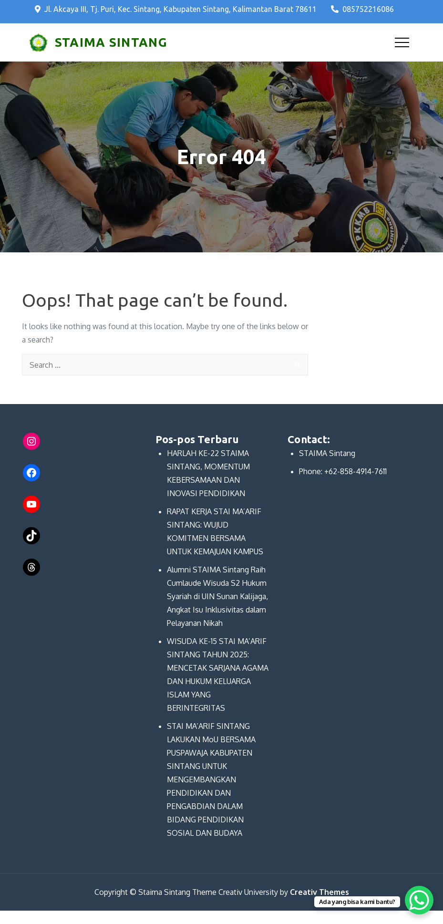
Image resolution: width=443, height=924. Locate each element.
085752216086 (362, 9)
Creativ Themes (319, 892)
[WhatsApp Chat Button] (419, 900)
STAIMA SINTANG (111, 42)
